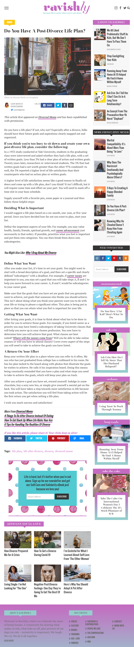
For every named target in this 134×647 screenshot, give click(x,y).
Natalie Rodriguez (112, 123)
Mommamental (111, 284)
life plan (17, 451)
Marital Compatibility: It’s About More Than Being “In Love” (116, 145)
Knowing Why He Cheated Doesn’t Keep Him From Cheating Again (115, 226)
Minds (9, 22)
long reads (111, 424)
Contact (118, 621)
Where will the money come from (32, 338)
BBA (89, 641)
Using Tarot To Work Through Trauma (111, 409)
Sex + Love (75, 638)
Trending (75, 634)
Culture (75, 625)
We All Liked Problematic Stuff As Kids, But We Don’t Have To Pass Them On (117, 37)
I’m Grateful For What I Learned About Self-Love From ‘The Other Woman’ (77, 555)
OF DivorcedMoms (17, 105)
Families (74, 642)
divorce (49, 451)
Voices (74, 621)
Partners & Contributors (91, 623)
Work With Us (118, 627)
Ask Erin (111, 329)
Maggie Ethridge (112, 86)
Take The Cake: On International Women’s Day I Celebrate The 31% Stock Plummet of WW (111, 511)
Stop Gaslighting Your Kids (115, 58)
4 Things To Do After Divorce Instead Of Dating (28, 416)
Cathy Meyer (16, 103)
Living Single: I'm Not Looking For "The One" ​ (15, 586)
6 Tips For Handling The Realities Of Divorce (27, 424)
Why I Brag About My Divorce (41, 253)
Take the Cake (111, 476)
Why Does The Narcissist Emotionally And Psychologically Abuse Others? (115, 169)
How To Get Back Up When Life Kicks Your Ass (28, 420)
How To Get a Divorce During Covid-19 (45, 553)
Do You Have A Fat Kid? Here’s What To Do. (111, 314)
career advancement (67, 230)
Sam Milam (110, 64)
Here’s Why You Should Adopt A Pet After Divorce (76, 588)
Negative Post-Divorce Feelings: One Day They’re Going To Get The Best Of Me (47, 590)
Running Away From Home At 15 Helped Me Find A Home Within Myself (117, 76)
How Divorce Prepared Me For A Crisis (16, 553)
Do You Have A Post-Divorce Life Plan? (117, 208)
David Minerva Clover (114, 49)
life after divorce (33, 451)
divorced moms (64, 451)
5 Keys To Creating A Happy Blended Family (117, 191)
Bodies (74, 629)
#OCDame (111, 378)
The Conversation (95, 632)
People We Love (93, 628)
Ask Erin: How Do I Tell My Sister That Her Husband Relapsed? (111, 361)
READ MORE (9, 640)
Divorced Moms (47, 117)
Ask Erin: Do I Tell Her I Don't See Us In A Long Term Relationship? (117, 98)
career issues (74, 275)
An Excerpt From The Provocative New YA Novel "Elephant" (117, 115)
